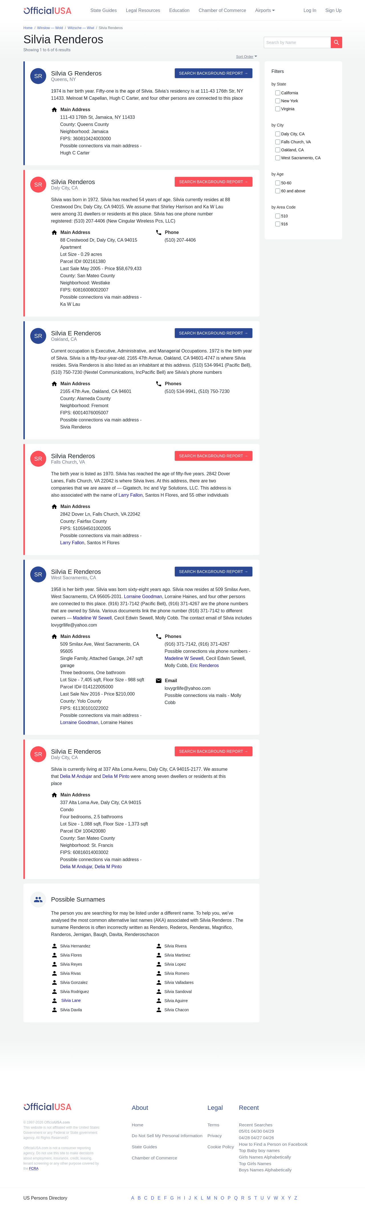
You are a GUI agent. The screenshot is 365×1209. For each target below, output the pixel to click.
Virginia (287, 108)
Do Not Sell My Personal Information (169, 1133)
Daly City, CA (293, 133)
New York (289, 100)
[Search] (297, 42)
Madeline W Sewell (92, 617)
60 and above (293, 190)
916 (284, 224)
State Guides (103, 10)
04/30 (254, 1128)
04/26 (266, 1135)
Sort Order (245, 56)
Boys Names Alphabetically (263, 1169)
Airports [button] (263, 10)
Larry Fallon (131, 495)
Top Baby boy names (257, 1149)
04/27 (254, 1135)
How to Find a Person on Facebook (271, 1142)
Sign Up (333, 10)
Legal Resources (143, 10)
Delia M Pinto (115, 776)
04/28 (241, 1135)
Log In (310, 10)
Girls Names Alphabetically (263, 1156)
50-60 (286, 182)
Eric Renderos (204, 665)
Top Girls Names (252, 1163)
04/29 (266, 1128)
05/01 (241, 1128)
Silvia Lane (66, 1000)
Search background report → (213, 73)
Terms (213, 1122)
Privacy (214, 1133)
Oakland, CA (292, 149)
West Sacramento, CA (301, 157)
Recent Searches (253, 1122)
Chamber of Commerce (222, 10)
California (289, 92)
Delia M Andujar (76, 776)
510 (284, 216)
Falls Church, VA (296, 141)
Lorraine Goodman (143, 596)
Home (138, 1122)
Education (179, 10)
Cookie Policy (221, 1144)
